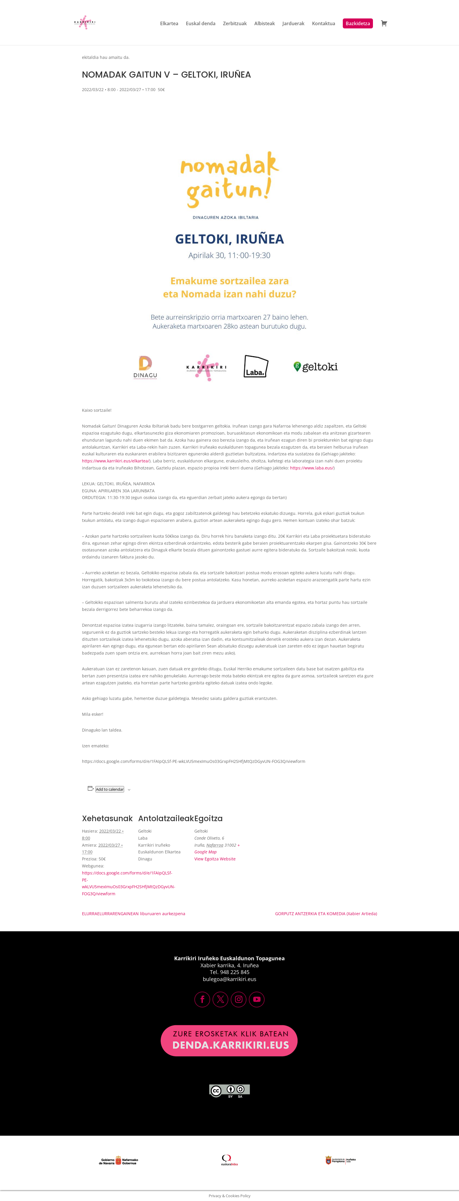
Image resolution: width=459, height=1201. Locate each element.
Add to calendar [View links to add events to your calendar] (110, 789)
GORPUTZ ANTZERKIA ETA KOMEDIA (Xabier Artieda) (326, 913)
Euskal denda (200, 24)
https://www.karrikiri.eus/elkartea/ (115, 461)
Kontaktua (323, 24)
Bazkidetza (358, 23)
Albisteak (264, 24)
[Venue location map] (281, 846)
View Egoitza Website (215, 859)
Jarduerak (293, 24)
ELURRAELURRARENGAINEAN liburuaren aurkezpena (133, 913)
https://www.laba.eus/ (311, 468)
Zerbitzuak (235, 24)
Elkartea (169, 24)
